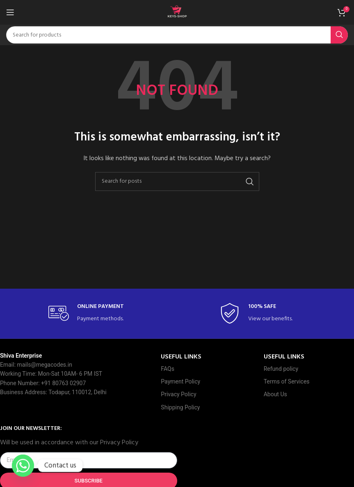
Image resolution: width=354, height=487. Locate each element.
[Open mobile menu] (10, 12)
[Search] (177, 35)
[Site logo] (177, 12)
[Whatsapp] (23, 466)
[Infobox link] (91, 313)
